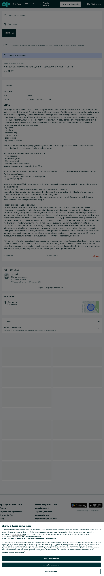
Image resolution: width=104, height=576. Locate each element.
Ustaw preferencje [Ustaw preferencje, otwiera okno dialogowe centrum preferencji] (51, 571)
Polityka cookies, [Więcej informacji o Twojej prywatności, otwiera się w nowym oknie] (18, 536)
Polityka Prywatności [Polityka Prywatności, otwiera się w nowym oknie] (34, 536)
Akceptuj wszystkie (51, 558)
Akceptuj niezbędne (51, 565)
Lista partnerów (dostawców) (13, 552)
